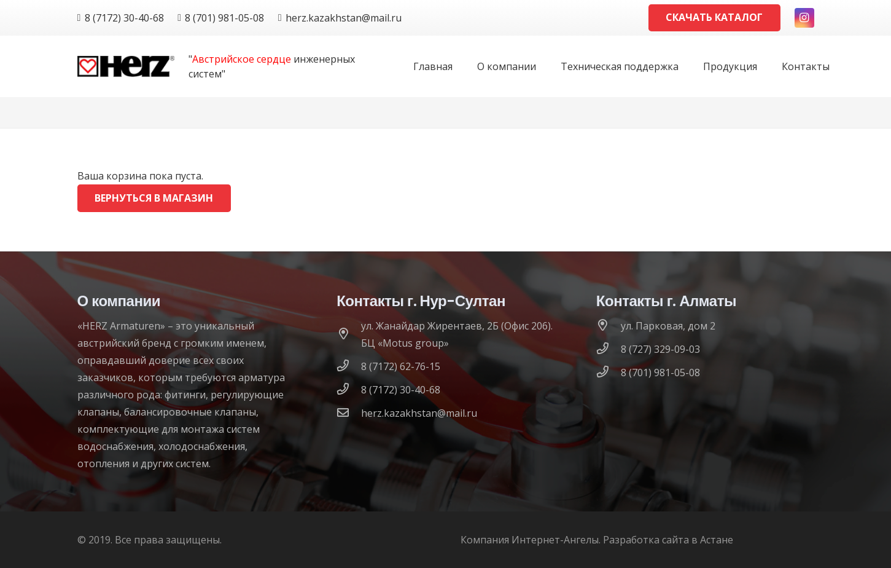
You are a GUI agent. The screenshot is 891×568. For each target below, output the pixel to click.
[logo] (126, 66)
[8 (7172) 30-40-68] (349, 389)
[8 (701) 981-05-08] (608, 372)
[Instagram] (804, 18)
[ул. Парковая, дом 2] (608, 325)
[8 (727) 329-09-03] (608, 349)
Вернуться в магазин (154, 198)
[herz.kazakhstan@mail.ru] (349, 413)
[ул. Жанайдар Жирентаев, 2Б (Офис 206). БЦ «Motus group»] (349, 334)
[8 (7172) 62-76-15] (349, 366)
